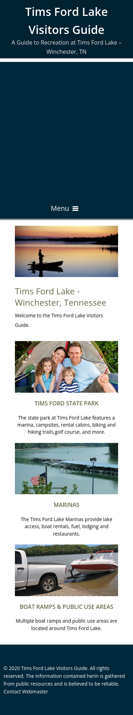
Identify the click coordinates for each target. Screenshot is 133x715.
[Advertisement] (66, 128)
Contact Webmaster (26, 691)
